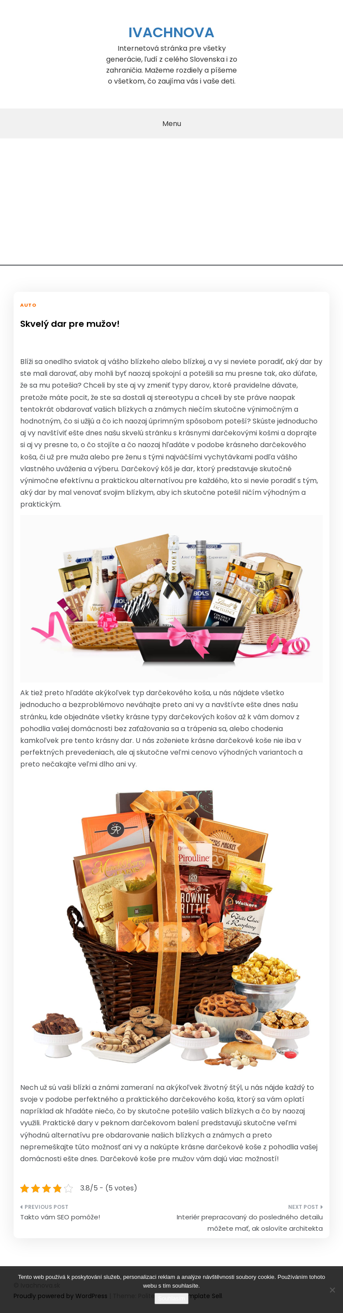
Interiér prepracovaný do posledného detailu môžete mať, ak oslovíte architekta (250, 1222)
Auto (28, 304)
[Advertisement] (171, 204)
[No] (332, 1289)
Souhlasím (171, 1298)
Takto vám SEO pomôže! (60, 1217)
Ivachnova (171, 32)
